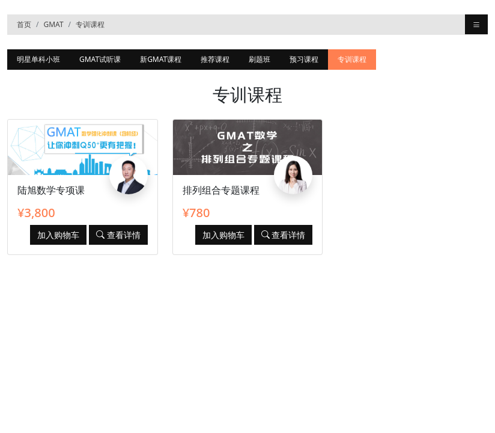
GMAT (53, 24)
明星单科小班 (38, 59)
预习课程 (304, 59)
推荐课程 (215, 59)
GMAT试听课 (100, 59)
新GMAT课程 (160, 59)
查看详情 (118, 235)
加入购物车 (58, 235)
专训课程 (90, 24)
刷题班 (259, 59)
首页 (24, 24)
